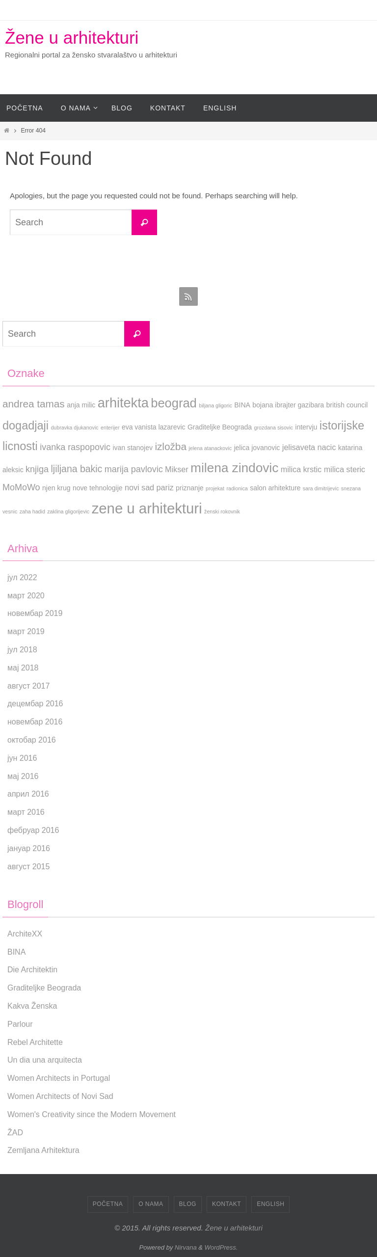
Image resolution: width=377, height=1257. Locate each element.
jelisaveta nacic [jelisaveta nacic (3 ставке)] (309, 447)
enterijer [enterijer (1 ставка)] (110, 427)
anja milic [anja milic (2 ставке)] (81, 405)
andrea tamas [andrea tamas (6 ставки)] (33, 403)
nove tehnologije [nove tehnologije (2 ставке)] (98, 488)
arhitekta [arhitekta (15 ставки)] (123, 402)
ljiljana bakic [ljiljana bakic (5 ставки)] (77, 468)
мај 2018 (23, 668)
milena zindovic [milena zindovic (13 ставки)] (234, 467)
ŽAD (15, 1132)
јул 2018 (22, 649)
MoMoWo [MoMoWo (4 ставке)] (21, 487)
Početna (108, 1204)
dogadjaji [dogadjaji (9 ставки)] (25, 425)
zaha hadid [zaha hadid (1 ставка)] (32, 511)
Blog (187, 1204)
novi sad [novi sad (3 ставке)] (139, 487)
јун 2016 (22, 758)
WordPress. (221, 1247)
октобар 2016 (31, 740)
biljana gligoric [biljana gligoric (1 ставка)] (215, 405)
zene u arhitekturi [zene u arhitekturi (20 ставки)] (147, 508)
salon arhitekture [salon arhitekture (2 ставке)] (275, 488)
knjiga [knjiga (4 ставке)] (37, 469)
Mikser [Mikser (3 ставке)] (176, 469)
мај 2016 (23, 776)
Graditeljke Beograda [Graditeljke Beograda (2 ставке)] (220, 427)
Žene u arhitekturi (71, 37)
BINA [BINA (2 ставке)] (242, 405)
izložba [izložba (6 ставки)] (171, 446)
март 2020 (26, 595)
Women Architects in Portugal (58, 1078)
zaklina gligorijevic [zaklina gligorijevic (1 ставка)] (68, 511)
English (270, 1204)
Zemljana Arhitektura (43, 1150)
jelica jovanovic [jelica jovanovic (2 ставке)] (257, 448)
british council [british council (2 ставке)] (347, 405)
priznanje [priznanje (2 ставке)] (190, 488)
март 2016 (26, 812)
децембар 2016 (35, 703)
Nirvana (186, 1247)
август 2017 (28, 686)
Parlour (20, 1024)
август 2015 (28, 866)
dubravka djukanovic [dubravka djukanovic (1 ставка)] (74, 427)
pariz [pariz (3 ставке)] (165, 487)
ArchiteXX (24, 934)
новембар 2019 (34, 613)
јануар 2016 (28, 848)
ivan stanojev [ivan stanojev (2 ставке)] (133, 448)
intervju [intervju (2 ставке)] (306, 427)
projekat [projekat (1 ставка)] (215, 488)
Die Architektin (32, 969)
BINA (16, 952)
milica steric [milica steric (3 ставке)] (344, 469)
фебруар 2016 (33, 830)
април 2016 (28, 794)
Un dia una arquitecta (44, 1060)
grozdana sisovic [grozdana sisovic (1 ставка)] (273, 427)
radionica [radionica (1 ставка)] (236, 488)
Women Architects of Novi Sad (60, 1096)
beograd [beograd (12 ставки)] (174, 403)
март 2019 (26, 631)
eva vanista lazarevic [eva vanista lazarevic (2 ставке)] (154, 427)
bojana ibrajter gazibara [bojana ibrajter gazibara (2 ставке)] (288, 405)
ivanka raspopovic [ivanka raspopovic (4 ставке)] (75, 447)
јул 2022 (22, 577)
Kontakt (226, 1204)
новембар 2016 (34, 722)
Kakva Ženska (32, 1006)
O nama (150, 1204)
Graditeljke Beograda (44, 988)
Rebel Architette (35, 1042)
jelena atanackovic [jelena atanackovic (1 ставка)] (210, 448)
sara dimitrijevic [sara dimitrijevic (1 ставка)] (321, 488)
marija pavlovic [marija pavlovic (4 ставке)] (134, 469)
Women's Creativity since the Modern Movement (91, 1114)
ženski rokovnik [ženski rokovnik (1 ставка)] (222, 511)
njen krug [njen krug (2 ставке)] (56, 488)
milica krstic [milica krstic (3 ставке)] (301, 469)
